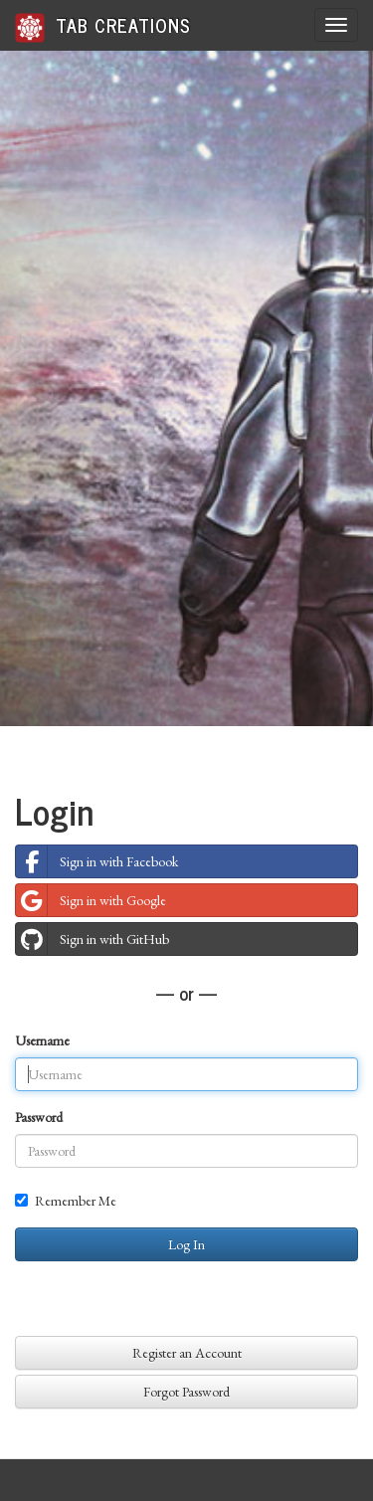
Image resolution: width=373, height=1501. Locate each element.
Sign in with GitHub (92, 939)
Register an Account (187, 1353)
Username (42, 1040)
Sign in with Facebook (97, 861)
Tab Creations (103, 26)
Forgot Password (186, 1392)
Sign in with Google (91, 900)
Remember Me (65, 1201)
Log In (186, 1244)
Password (39, 1117)
